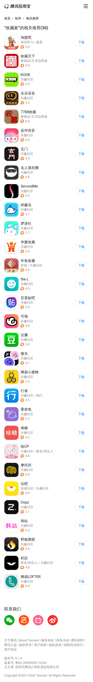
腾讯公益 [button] (10, 645)
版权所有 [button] (25, 645)
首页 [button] (7, 18)
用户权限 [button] (40, 645)
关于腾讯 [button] (10, 640)
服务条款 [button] (47, 640)
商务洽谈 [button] (62, 640)
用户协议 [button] (10, 649)
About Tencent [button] (29, 640)
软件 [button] (18, 18)
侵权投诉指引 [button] (73, 645)
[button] (17, 6)
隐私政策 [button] (55, 645)
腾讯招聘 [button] (77, 640)
